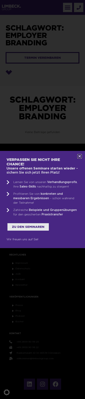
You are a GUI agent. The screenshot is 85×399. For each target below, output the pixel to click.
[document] (42, 199)
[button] (6, 392)
